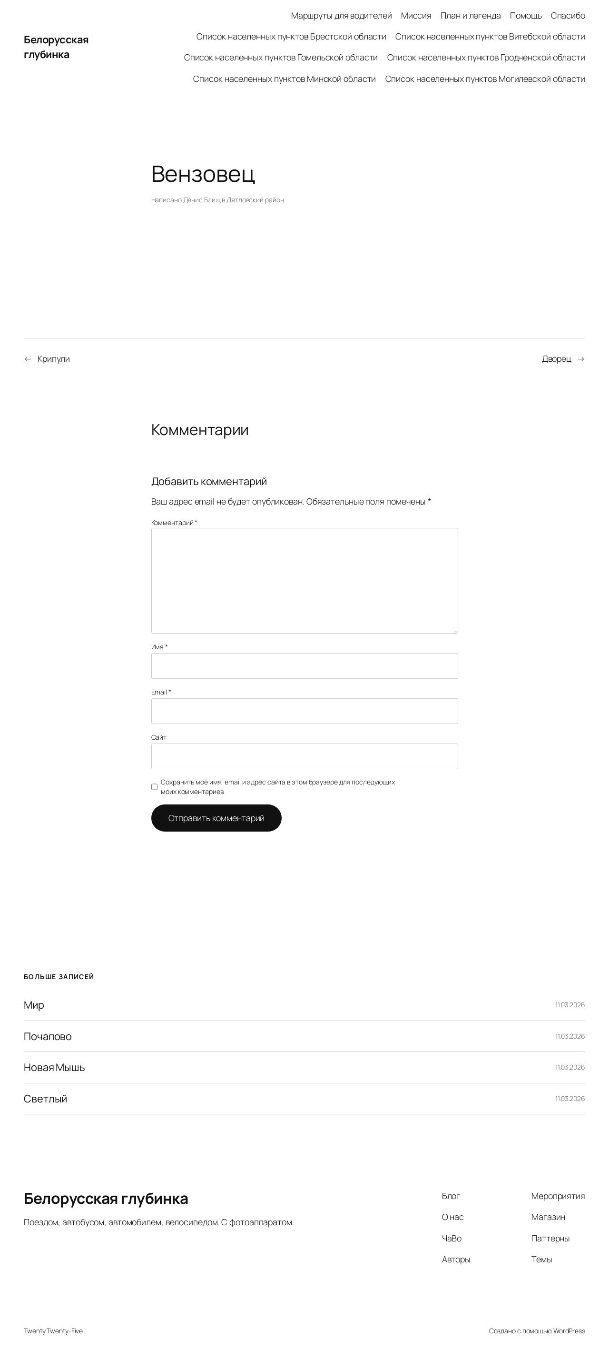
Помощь (525, 15)
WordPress (569, 1330)
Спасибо (568, 15)
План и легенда (471, 15)
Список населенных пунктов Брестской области (291, 36)
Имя (159, 646)
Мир (34, 1005)
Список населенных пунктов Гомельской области (281, 57)
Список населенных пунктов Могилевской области (485, 78)
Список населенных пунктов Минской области (284, 78)
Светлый (45, 1098)
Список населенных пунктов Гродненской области (486, 57)
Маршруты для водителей (341, 15)
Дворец (556, 358)
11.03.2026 (570, 1004)
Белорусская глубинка (56, 46)
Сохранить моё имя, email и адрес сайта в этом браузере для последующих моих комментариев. (278, 786)
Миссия (416, 15)
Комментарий (174, 522)
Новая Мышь (54, 1067)
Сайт (159, 737)
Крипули (54, 358)
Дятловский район (255, 199)
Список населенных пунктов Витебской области (490, 36)
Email (161, 691)
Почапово (48, 1036)
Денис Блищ (202, 199)
